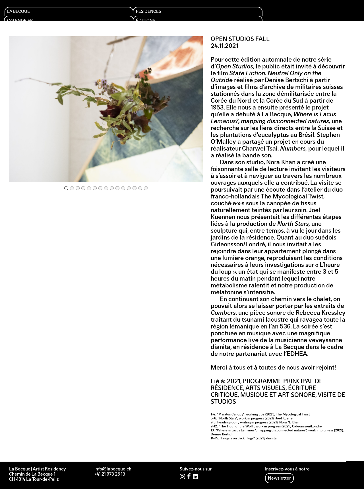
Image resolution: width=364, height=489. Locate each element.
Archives (271, 14)
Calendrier (125, 14)
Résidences (76, 14)
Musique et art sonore (277, 395)
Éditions (171, 14)
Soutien (220, 14)
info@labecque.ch (112, 469)
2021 (233, 381)
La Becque (24, 14)
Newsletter (279, 478)
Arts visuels (265, 388)
